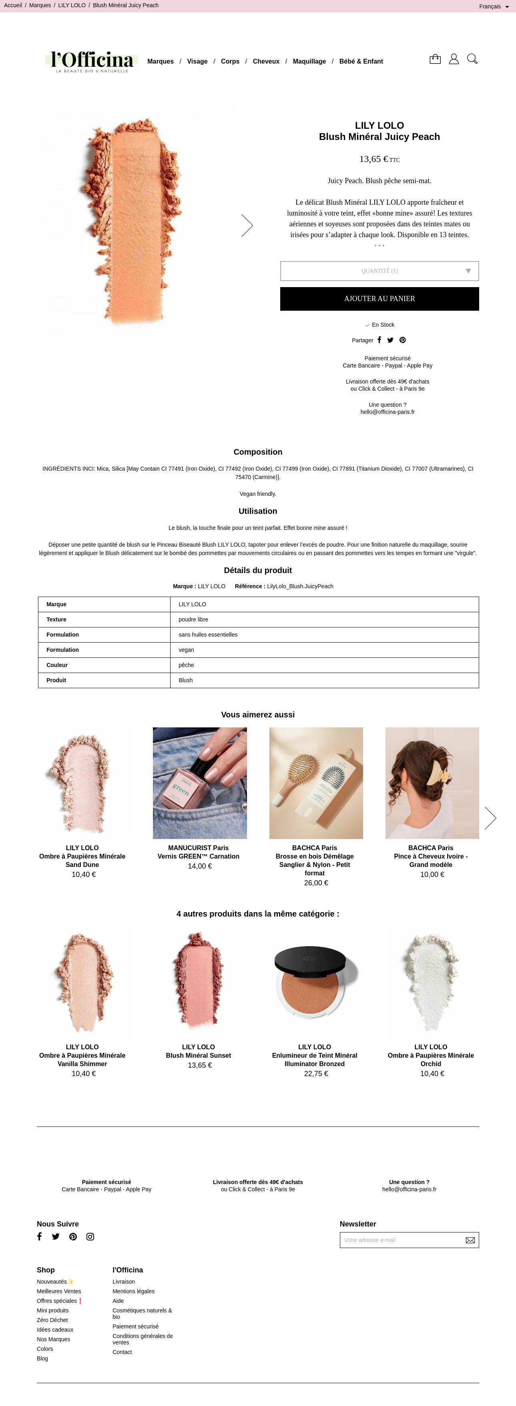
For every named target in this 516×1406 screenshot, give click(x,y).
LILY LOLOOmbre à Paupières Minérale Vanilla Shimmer (82, 1055)
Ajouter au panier (379, 299)
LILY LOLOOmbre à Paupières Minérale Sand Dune (82, 856)
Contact (122, 1352)
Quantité (375, 271)
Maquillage (309, 61)
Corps (230, 61)
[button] (250, 226)
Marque (183, 586)
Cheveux (266, 61)
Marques (160, 61)
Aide (118, 1301)
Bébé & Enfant (361, 61)
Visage (197, 61)
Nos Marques (53, 1339)
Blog (42, 1358)
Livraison (123, 1281)
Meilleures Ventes (59, 1291)
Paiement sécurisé (135, 1326)
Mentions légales (133, 1291)
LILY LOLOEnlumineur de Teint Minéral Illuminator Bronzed (314, 1055)
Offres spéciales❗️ (60, 1301)
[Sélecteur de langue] (495, 7)
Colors (45, 1349)
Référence (249, 586)
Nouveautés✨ (55, 1281)
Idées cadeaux (55, 1329)
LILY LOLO (379, 125)
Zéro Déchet (52, 1320)
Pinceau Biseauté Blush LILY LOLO (201, 544)
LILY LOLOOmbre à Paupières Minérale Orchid (431, 1055)
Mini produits (52, 1310)
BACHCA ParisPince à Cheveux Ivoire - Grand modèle (431, 856)
